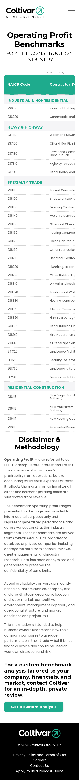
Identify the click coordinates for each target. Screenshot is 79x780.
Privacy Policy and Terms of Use (39, 754)
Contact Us (39, 765)
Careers (39, 760)
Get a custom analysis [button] (33, 706)
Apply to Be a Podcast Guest (39, 771)
